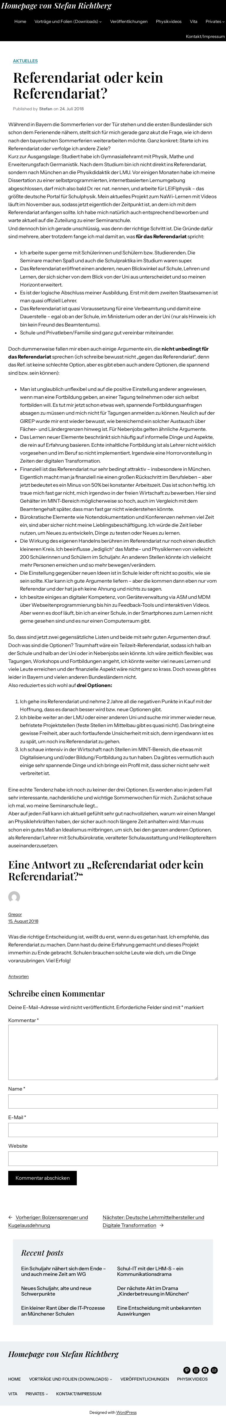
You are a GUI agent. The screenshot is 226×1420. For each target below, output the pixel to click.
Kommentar (23, 1020)
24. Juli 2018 (72, 108)
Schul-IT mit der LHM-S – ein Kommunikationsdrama (150, 1271)
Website (18, 1146)
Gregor (15, 914)
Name (16, 1089)
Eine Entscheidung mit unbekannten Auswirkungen (159, 1311)
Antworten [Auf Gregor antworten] (18, 976)
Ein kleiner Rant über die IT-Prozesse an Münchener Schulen (63, 1311)
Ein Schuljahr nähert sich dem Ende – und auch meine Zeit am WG (63, 1271)
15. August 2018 (23, 921)
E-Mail (17, 1117)
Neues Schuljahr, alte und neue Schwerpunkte (56, 1291)
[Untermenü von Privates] (223, 21)
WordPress (126, 1412)
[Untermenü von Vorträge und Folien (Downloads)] (100, 21)
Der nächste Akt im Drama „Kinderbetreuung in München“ (153, 1291)
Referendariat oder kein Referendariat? (88, 85)
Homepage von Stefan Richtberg (56, 5)
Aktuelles (25, 61)
